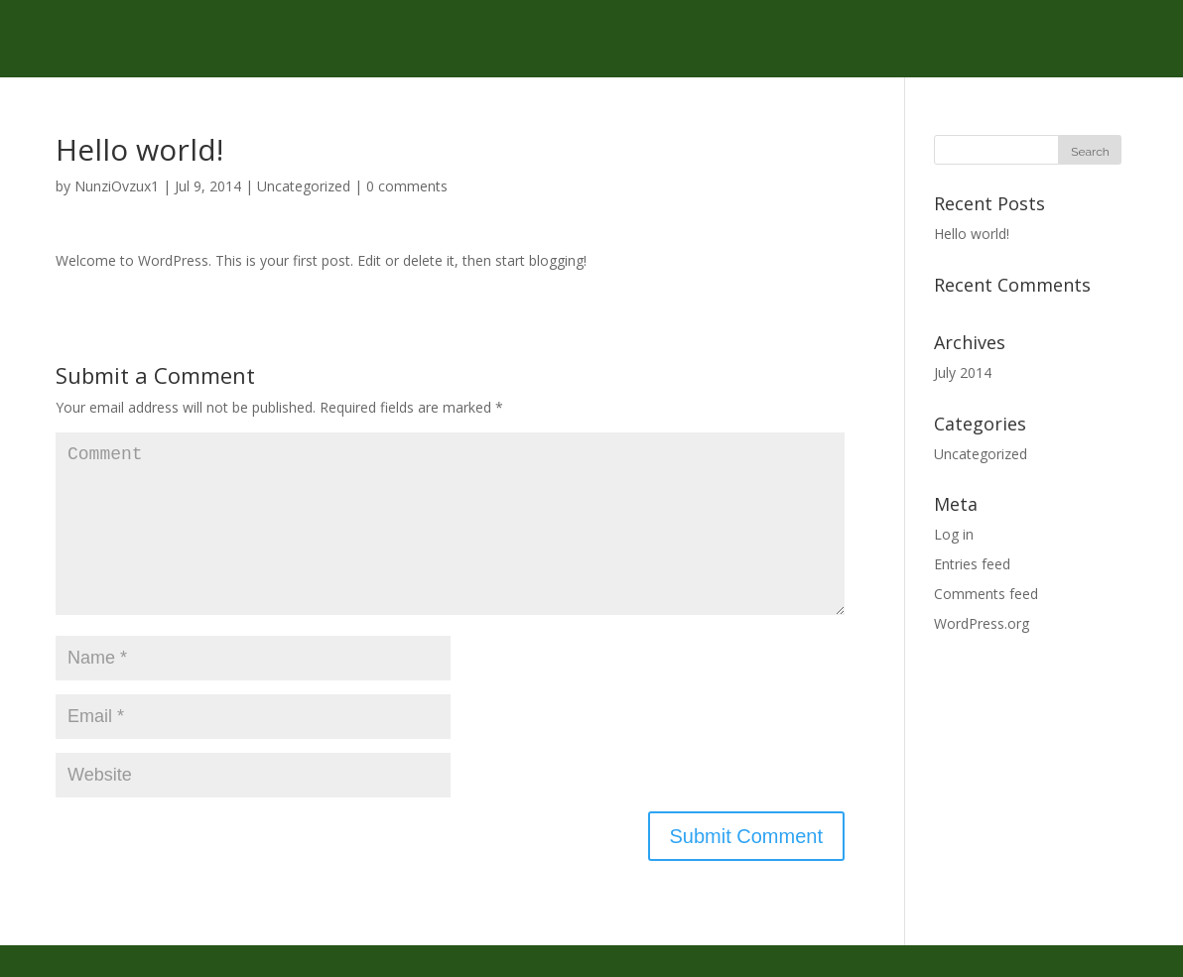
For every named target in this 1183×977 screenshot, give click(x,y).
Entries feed (972, 563)
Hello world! (971, 233)
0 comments (407, 186)
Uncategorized (303, 186)
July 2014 (962, 372)
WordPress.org (981, 623)
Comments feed (986, 593)
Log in (954, 534)
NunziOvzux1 (116, 186)
